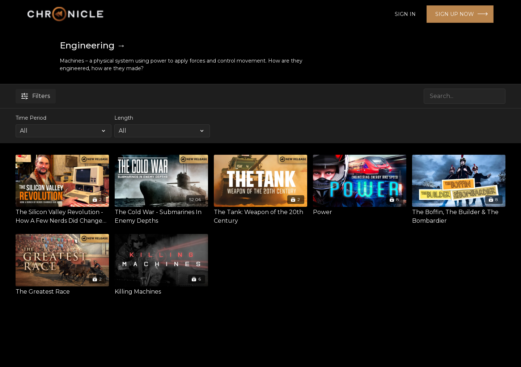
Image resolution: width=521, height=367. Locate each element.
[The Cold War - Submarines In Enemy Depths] (161, 216)
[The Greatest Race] (62, 291)
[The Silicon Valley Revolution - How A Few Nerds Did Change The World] (62, 216)
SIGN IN (405, 14)
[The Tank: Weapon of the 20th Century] (260, 216)
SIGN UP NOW (454, 14)
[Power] (359, 212)
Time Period (31, 118)
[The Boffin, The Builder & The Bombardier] (458, 216)
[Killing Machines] (161, 291)
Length (123, 118)
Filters (35, 96)
